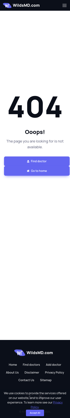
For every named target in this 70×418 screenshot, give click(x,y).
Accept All (35, 412)
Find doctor (37, 161)
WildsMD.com (21, 5)
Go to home (37, 171)
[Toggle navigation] (64, 5)
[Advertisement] (34, 45)
